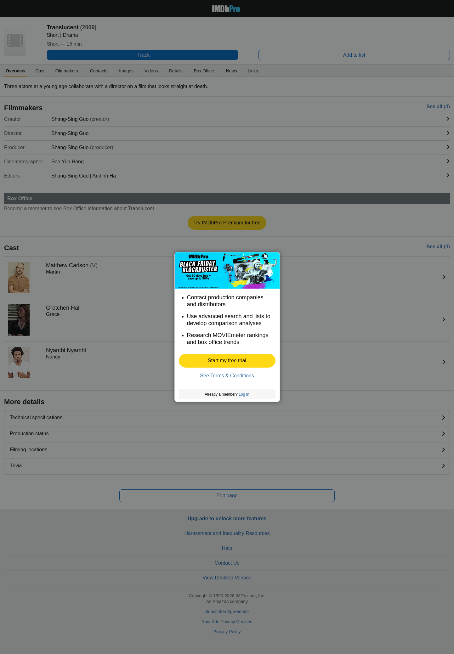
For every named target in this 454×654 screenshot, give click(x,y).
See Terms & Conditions (227, 375)
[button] (227, 360)
